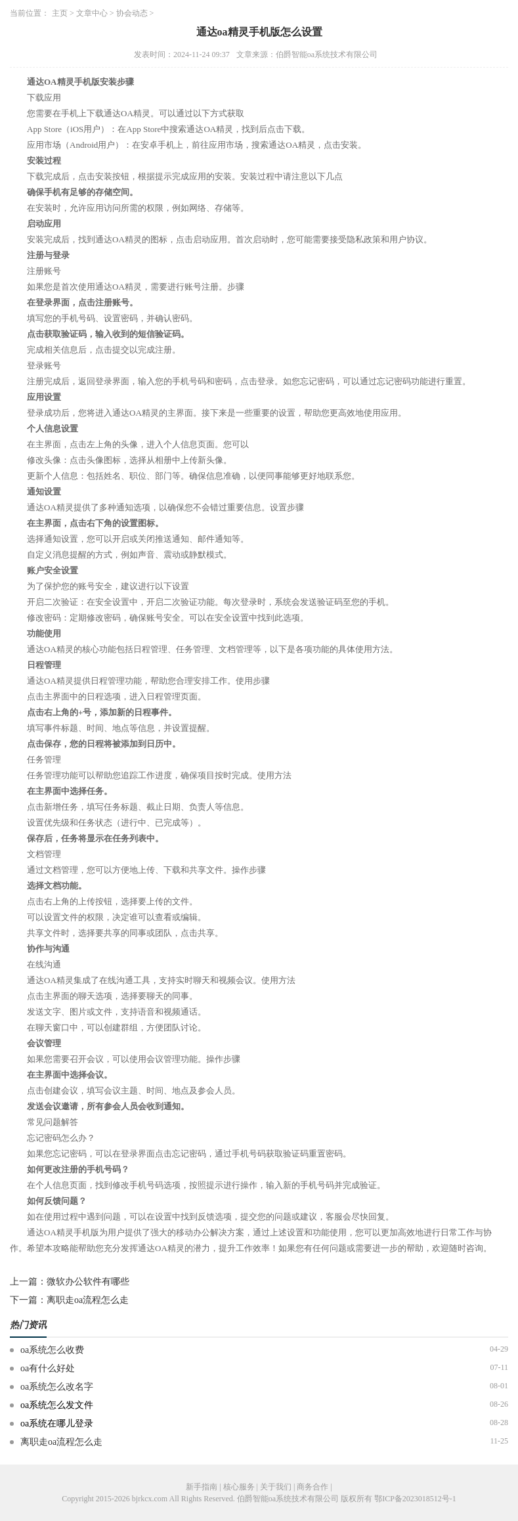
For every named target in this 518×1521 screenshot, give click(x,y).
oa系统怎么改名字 (56, 1387)
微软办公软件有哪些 (88, 1282)
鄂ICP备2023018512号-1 (415, 1498)
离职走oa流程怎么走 (88, 1300)
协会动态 (132, 13)
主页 (60, 13)
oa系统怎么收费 (52, 1350)
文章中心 (92, 13)
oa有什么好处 (47, 1368)
